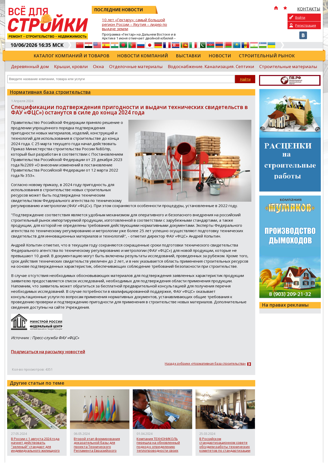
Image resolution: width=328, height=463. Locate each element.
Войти (300, 17)
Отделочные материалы (136, 66)
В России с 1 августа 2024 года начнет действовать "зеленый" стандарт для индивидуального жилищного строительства (35, 445)
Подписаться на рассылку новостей (48, 351)
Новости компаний (142, 56)
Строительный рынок (267, 56)
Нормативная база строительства (50, 92)
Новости (220, 56)
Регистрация (305, 25)
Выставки (188, 56)
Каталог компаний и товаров (71, 56)
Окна (98, 66)
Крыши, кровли (71, 66)
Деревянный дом (30, 66)
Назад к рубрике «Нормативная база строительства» (205, 363)
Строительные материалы (288, 66)
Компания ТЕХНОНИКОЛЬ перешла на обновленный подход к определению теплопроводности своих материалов (158, 445)
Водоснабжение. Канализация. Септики (211, 66)
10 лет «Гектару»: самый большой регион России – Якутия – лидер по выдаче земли (134, 24)
